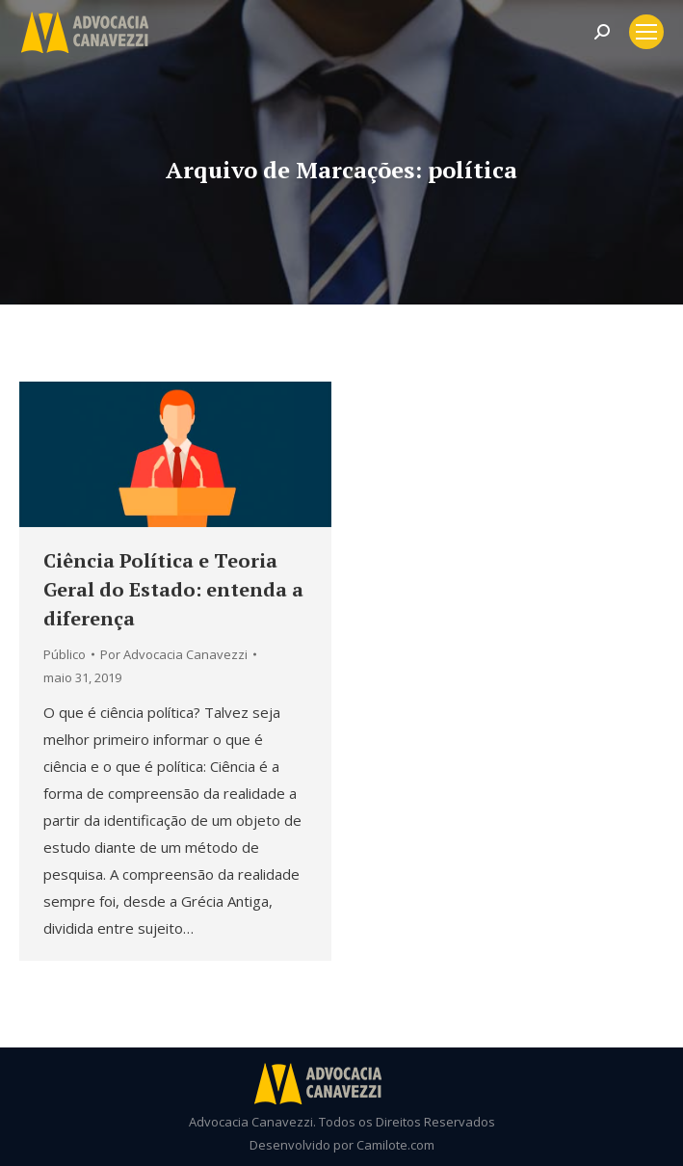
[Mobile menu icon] (646, 31)
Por (174, 654)
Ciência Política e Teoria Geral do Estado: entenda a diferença (173, 589)
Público (64, 654)
